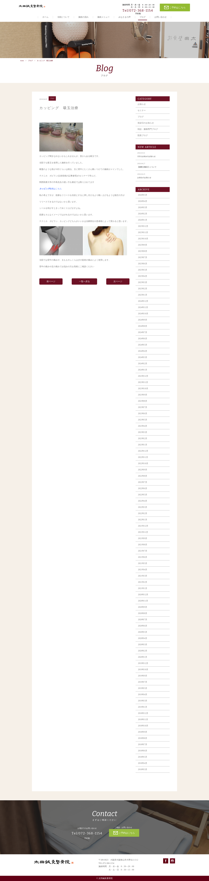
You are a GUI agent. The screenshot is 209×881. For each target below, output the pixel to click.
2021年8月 (142, 548)
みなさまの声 (124, 17)
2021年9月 (142, 542)
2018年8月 (142, 742)
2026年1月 (142, 223)
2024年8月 (142, 329)
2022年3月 (142, 511)
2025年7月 (142, 261)
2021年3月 (142, 579)
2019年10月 (143, 673)
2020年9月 (142, 610)
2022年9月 (142, 473)
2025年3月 (142, 286)
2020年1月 (142, 660)
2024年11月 (143, 311)
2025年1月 (142, 298)
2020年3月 (142, 648)
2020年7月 (142, 623)
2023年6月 (142, 417)
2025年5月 (142, 273)
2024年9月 (142, 323)
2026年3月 (142, 211)
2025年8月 (142, 255)
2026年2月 (142, 217)
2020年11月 (143, 604)
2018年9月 (142, 735)
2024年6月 (142, 342)
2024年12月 (143, 304)
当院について (63, 17)
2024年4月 (142, 354)
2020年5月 (142, 635)
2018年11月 (143, 723)
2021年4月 (142, 573)
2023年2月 (142, 442)
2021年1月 (142, 592)
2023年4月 (142, 429)
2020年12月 (143, 598)
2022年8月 (142, 479)
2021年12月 (143, 529)
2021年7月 (142, 554)
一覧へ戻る (84, 285)
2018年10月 (143, 729)
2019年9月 (142, 679)
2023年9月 (142, 398)
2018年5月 (142, 760)
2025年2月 (142, 292)
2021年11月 (143, 536)
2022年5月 (142, 498)
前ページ (51, 285)
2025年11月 (143, 236)
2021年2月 (142, 585)
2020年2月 (142, 654)
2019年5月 (142, 692)
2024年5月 (142, 348)
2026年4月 (142, 205)
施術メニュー (103, 17)
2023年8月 (142, 404)
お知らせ (142, 108)
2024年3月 (142, 361)
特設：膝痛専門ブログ (148, 133)
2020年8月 (142, 617)
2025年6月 (142, 267)
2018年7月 (142, 748)
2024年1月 (142, 373)
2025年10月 (143, 242)
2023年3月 (142, 436)
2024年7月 (142, 336)
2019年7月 (142, 685)
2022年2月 (142, 517)
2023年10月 (143, 392)
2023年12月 (143, 379)
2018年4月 (142, 767)
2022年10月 (143, 467)
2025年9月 (142, 248)
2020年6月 (142, 629)
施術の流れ (83, 17)
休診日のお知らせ (146, 126)
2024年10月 (143, 317)
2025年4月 (142, 280)
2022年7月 (142, 486)
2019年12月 (143, 667)
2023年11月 (143, 386)
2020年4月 (142, 642)
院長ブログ (143, 139)
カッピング (44, 192)
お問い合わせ (160, 17)
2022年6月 (142, 492)
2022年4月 (142, 504)
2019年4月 (142, 698)
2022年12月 (143, 454)
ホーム (45, 17)
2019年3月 (142, 704)
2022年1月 (142, 523)
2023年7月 (142, 411)
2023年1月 (142, 448)
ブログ (142, 17)
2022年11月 (143, 461)
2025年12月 (143, 230)
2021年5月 (142, 567)
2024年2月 (142, 367)
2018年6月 (142, 754)
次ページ (117, 285)
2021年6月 (142, 561)
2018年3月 (142, 773)
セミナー (142, 114)
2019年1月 (142, 710)
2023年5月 (142, 423)
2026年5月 (142, 198)
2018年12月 (143, 717)
